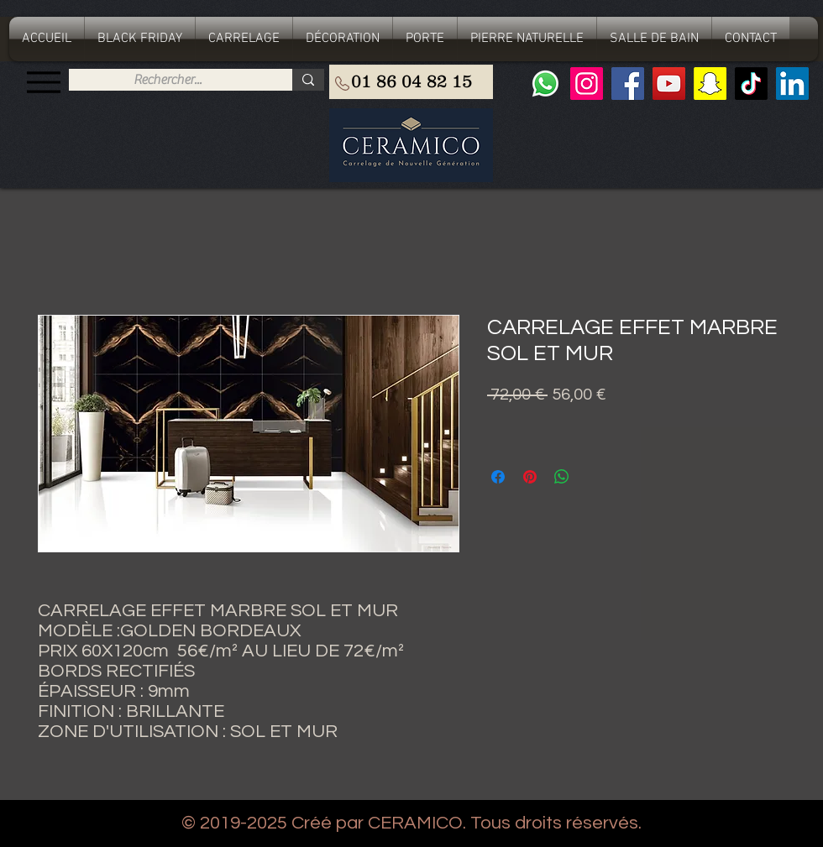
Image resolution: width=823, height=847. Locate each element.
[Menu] (43, 82)
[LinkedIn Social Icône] (792, 83)
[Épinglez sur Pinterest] (530, 477)
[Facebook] (627, 83)
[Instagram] (586, 83)
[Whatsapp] (545, 83)
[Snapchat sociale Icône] (710, 83)
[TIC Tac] (751, 83)
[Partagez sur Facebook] (498, 477)
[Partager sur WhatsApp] (562, 477)
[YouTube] (669, 83)
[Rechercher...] (167, 80)
